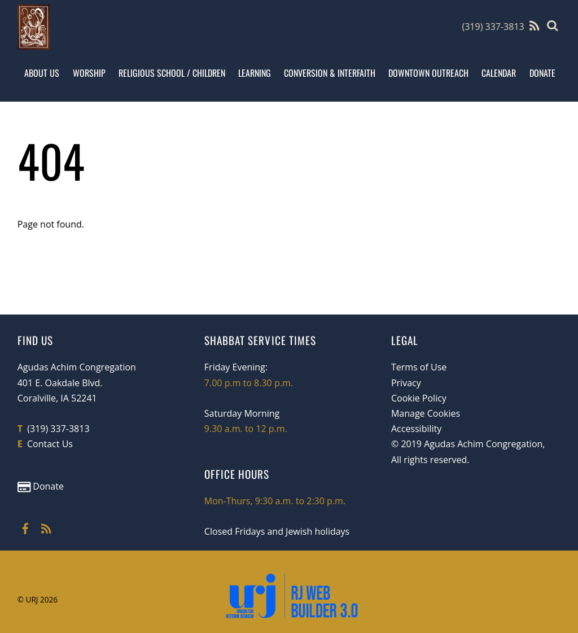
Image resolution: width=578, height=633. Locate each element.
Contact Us (50, 444)
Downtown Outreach (428, 73)
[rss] (46, 527)
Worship (89, 73)
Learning (254, 73)
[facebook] (25, 527)
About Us (41, 73)
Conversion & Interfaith (329, 73)
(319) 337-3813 (493, 26)
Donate (542, 73)
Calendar (498, 73)
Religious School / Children (172, 73)
